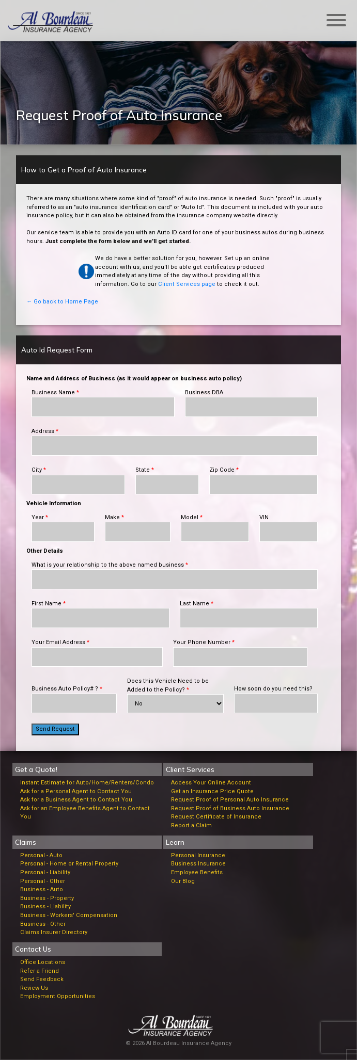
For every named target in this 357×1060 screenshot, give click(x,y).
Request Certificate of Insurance (216, 816)
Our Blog (183, 881)
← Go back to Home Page (62, 301)
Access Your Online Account (211, 782)
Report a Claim (191, 825)
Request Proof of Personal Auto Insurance (230, 799)
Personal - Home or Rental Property (69, 863)
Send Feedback (42, 979)
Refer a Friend (39, 971)
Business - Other (43, 924)
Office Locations (42, 962)
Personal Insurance (198, 855)
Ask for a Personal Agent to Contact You (76, 791)
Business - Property (47, 898)
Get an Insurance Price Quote (212, 791)
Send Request (55, 729)
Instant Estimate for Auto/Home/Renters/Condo (87, 782)
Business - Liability (45, 906)
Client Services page (186, 284)
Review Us (34, 988)
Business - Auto (41, 889)
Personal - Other (42, 881)
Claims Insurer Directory (53, 932)
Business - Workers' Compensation (68, 915)
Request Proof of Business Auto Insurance (230, 808)
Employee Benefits (197, 872)
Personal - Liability (45, 872)
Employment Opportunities (57, 996)
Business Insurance (198, 863)
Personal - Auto (41, 855)
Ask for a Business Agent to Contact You (76, 799)
